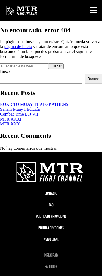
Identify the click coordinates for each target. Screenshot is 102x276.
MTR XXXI (10, 119)
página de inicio (18, 46)
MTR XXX (10, 124)
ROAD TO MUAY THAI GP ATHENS (34, 104)
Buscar (6, 71)
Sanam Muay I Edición (20, 109)
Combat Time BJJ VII (19, 114)
